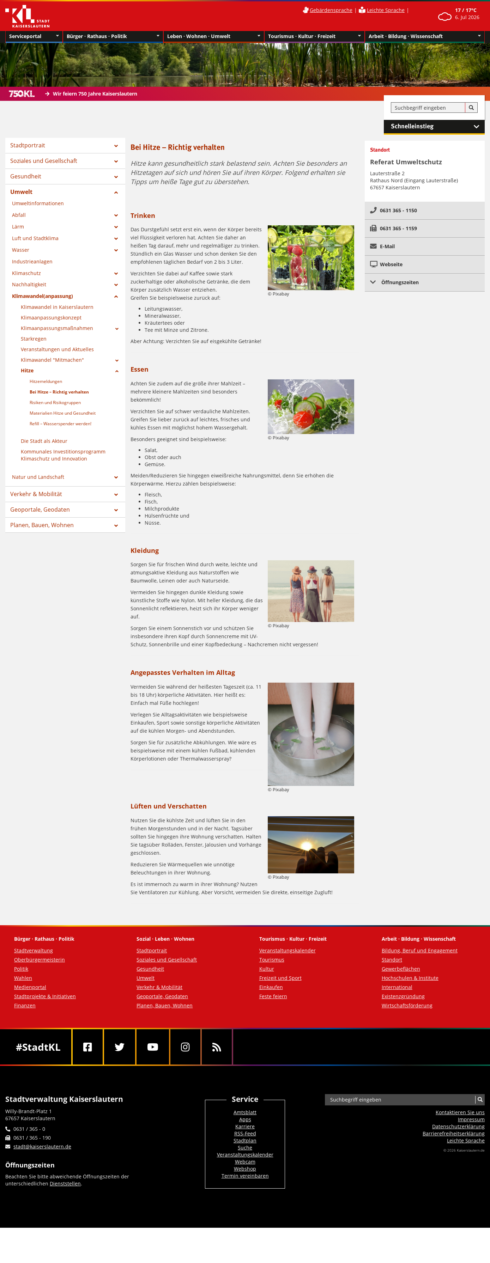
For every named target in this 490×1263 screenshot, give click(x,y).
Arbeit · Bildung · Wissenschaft (425, 36)
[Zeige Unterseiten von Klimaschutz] (116, 273)
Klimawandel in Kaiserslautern (57, 307)
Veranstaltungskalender (287, 950)
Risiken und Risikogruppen (55, 402)
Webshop (245, 1168)
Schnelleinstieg (438, 126)
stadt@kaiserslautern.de (42, 1146)
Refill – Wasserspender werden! (60, 424)
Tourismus (271, 959)
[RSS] (217, 1046)
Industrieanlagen (32, 261)
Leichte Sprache (386, 10)
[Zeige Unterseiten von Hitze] (117, 371)
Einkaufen (271, 987)
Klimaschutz (26, 273)
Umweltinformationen (38, 203)
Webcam (245, 1161)
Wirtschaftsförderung (407, 1005)
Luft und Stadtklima (35, 238)
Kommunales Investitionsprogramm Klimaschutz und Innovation (63, 455)
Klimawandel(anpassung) (42, 296)
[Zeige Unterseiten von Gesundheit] (116, 177)
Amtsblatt (245, 1112)
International (397, 987)
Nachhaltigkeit (29, 284)
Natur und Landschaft (38, 477)
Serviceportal (34, 36)
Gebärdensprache (331, 10)
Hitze (27, 370)
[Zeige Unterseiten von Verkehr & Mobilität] (116, 494)
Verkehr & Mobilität (36, 494)
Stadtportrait (27, 145)
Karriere (245, 1126)
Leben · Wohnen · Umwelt (213, 36)
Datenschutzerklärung (458, 1126)
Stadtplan (245, 1140)
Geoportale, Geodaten (40, 509)
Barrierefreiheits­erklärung (454, 1133)
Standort (392, 959)
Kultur (266, 968)
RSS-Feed (245, 1133)
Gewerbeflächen (401, 968)
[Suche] (471, 108)
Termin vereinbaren (245, 1175)
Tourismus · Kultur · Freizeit (314, 36)
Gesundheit (25, 176)
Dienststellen (65, 1183)
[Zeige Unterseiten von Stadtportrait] (116, 146)
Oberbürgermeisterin (39, 959)
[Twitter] (119, 1046)
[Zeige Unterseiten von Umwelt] (116, 192)
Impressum (471, 1119)
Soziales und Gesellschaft (43, 161)
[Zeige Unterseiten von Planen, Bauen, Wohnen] (116, 525)
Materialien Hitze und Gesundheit (63, 413)
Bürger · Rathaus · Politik (113, 36)
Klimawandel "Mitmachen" (52, 359)
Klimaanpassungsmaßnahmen (57, 328)
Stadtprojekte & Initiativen (45, 996)
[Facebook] (88, 1046)
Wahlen (23, 978)
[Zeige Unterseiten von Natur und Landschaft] (116, 477)
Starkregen (34, 338)
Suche (245, 1147)
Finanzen (25, 1005)
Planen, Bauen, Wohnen (42, 525)
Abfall (19, 215)
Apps (245, 1119)
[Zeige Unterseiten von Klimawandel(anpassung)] (116, 296)
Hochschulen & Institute (410, 978)
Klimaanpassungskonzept (51, 317)
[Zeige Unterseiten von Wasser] (116, 250)
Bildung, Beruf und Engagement (420, 950)
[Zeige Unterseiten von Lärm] (116, 227)
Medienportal (30, 987)
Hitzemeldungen (46, 381)
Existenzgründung (403, 996)
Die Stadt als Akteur (44, 441)
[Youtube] (153, 1046)
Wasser (20, 249)
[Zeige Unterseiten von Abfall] (116, 215)
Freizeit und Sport (280, 978)
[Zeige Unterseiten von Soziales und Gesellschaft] (116, 161)
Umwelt (21, 192)
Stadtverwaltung (33, 950)
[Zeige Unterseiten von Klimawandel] (117, 360)
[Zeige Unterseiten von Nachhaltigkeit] (116, 284)
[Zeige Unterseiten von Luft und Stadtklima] (116, 238)
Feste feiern (273, 996)
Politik (21, 968)
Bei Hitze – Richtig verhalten (59, 392)
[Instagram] (185, 1046)
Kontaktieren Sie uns (460, 1112)
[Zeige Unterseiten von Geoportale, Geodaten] (116, 510)
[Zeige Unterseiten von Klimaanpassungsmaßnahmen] (117, 329)
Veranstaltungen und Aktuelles (57, 349)
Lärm (18, 226)
